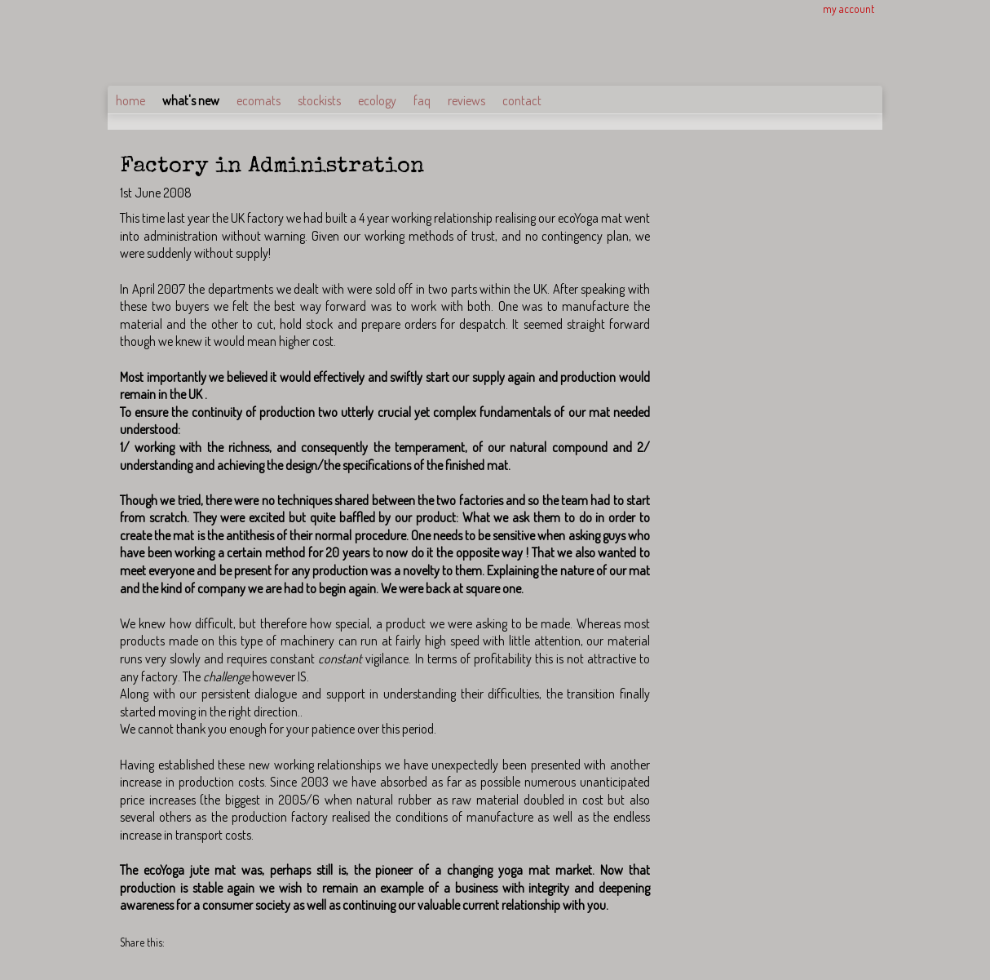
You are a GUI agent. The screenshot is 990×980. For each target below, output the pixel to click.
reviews (466, 100)
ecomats (258, 100)
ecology (377, 100)
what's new (190, 100)
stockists (319, 100)
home (130, 100)
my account (848, 9)
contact (521, 100)
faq (422, 100)
